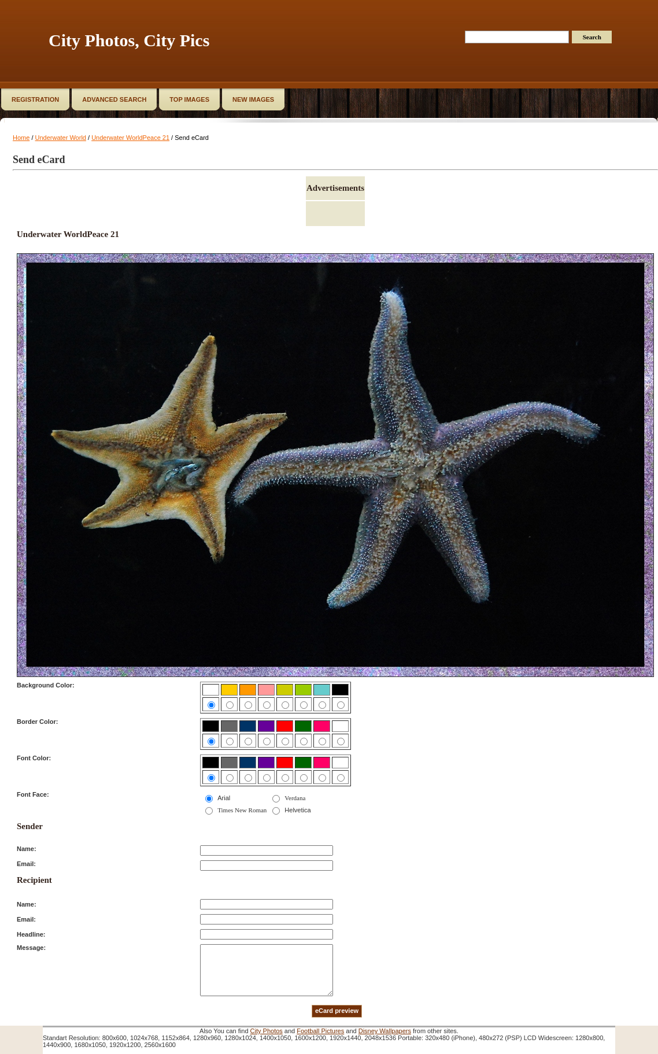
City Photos (266, 1030)
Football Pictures (320, 1030)
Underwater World (60, 137)
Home (21, 137)
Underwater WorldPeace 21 (130, 137)
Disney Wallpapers (384, 1030)
